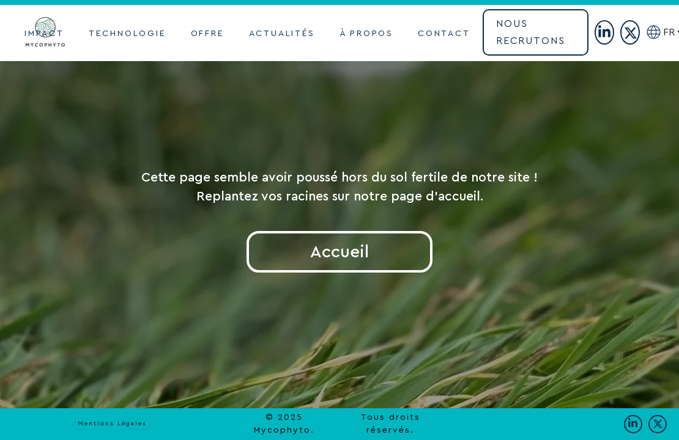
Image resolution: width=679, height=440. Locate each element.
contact (444, 33)
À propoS (366, 33)
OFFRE (207, 33)
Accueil (339, 251)
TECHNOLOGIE (127, 33)
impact (44, 33)
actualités (282, 33)
